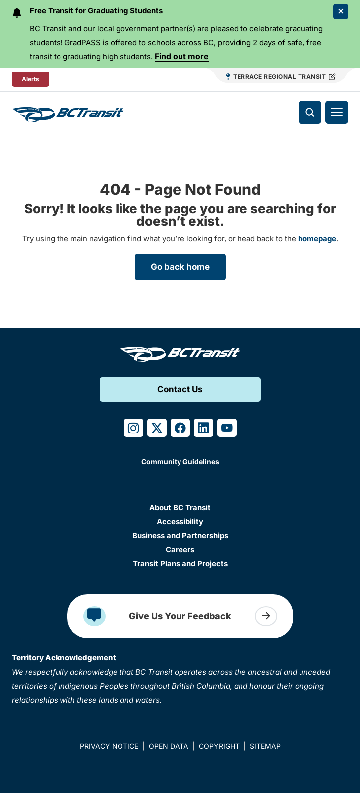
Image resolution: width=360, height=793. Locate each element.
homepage (317, 238)
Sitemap (265, 746)
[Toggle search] (310, 112)
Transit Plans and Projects (180, 563)
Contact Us (180, 389)
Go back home (180, 267)
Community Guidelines (180, 461)
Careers (180, 549)
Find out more (182, 56)
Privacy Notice (109, 746)
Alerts (30, 79)
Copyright (219, 746)
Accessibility (180, 521)
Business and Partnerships (180, 535)
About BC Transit (180, 507)
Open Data (168, 746)
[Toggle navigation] (336, 112)
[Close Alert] (340, 11)
